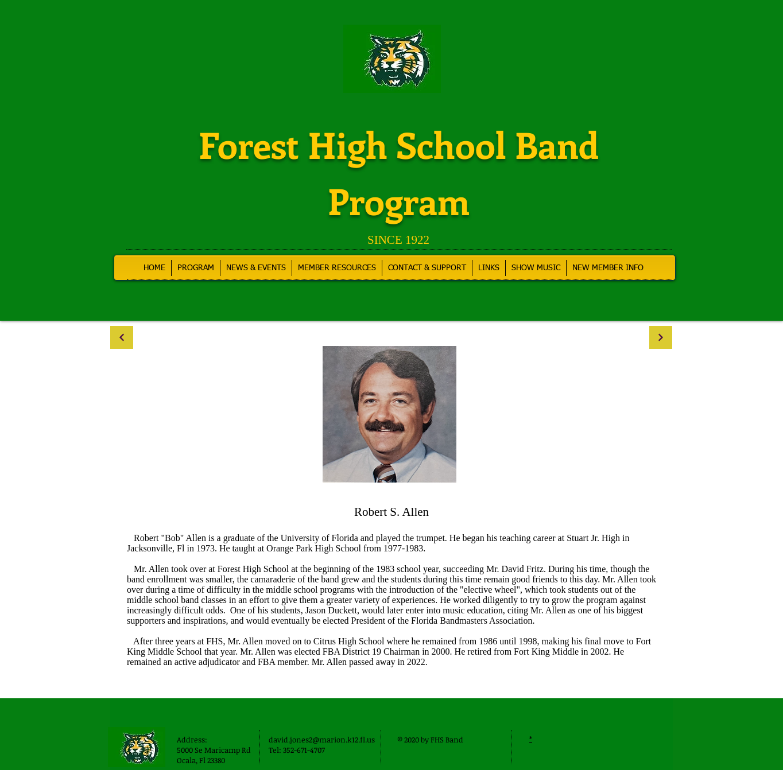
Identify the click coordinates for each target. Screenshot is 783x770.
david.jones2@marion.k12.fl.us (322, 739)
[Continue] (121, 337)
